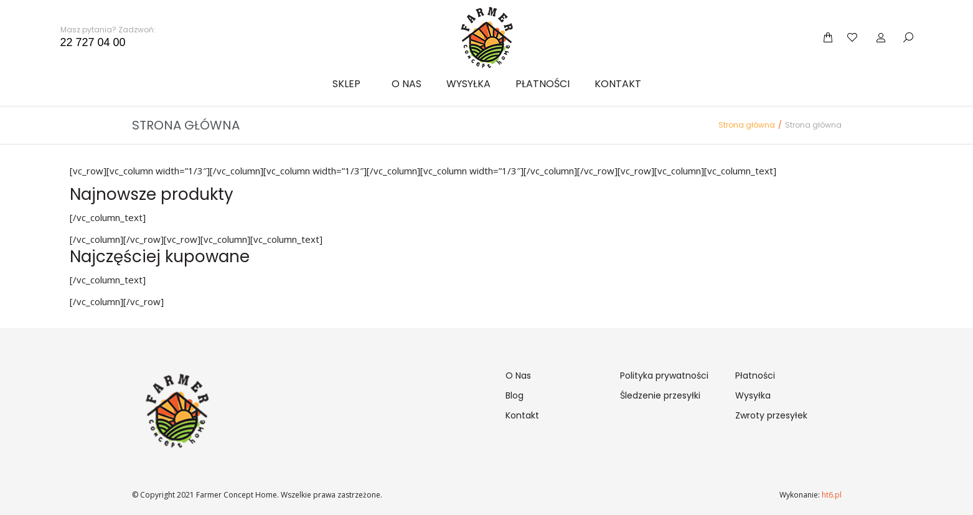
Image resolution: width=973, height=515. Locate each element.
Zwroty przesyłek (771, 415)
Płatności (755, 375)
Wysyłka (753, 395)
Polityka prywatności (664, 375)
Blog (514, 395)
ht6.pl (831, 494)
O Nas (518, 375)
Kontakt (522, 415)
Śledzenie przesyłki (660, 395)
